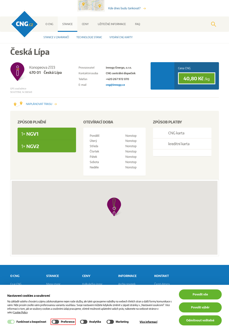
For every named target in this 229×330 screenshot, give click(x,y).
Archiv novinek (127, 284)
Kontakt (161, 276)
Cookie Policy (20, 312)
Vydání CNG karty (121, 37)
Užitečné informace (112, 24)
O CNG (49, 24)
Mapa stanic (53, 284)
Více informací (148, 321)
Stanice (67, 24)
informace (127, 276)
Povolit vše (200, 294)
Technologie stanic (89, 37)
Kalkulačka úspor (92, 284)
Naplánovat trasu (35, 104)
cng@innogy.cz (115, 84)
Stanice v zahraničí (56, 37)
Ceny (85, 24)
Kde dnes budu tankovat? (127, 8)
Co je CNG (15, 284)
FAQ (137, 24)
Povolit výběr (200, 307)
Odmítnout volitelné (200, 320)
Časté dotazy (162, 284)
